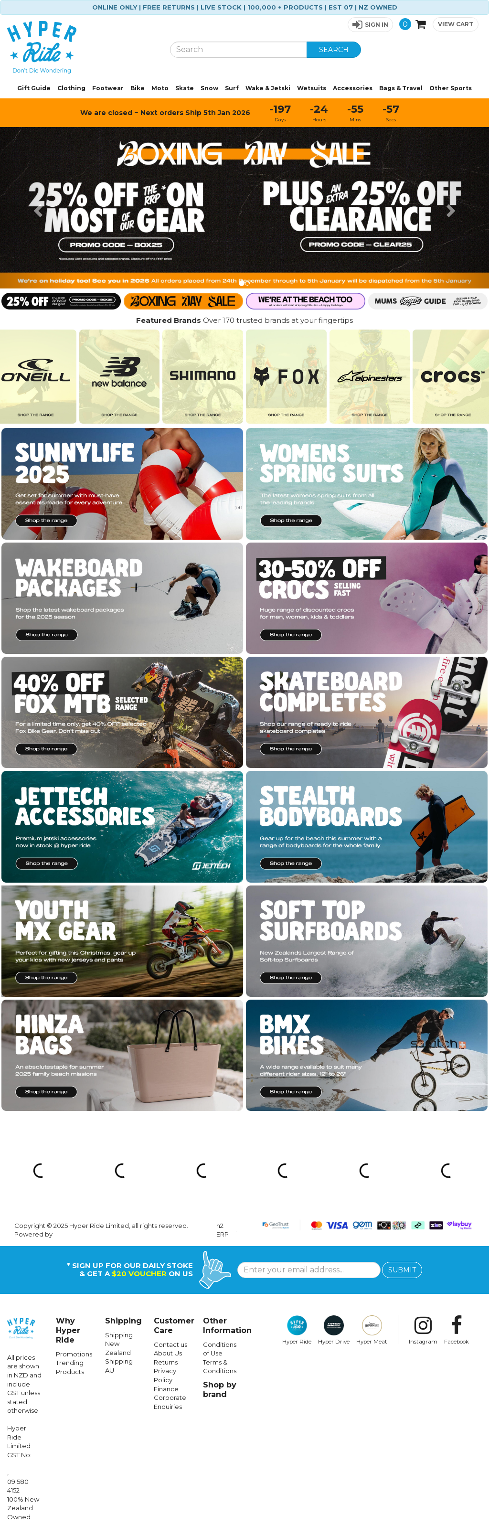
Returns (166, 1362)
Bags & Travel (401, 88)
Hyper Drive (334, 1330)
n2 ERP (222, 1230)
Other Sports (450, 88)
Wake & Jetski (267, 88)
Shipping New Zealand (119, 1343)
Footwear (108, 88)
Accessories (352, 88)
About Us (168, 1353)
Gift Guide (34, 88)
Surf (232, 88)
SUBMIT (402, 1270)
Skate (184, 88)
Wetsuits (311, 88)
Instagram (423, 1330)
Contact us (170, 1344)
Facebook (456, 1330)
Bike (137, 88)
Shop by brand (219, 1389)
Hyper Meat (371, 1330)
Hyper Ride (296, 1330)
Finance (166, 1389)
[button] (370, 24)
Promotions (74, 1354)
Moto (160, 88)
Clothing (71, 88)
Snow (209, 88)
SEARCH (334, 49)
